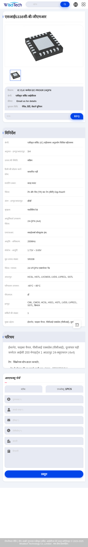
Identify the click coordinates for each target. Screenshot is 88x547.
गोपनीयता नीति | (11, 541)
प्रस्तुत (44, 474)
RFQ (76, 116)
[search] (65, 4)
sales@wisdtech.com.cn (46, 515)
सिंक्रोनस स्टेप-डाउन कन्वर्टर (26, 362)
